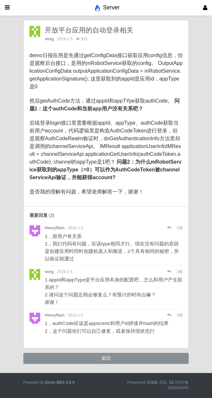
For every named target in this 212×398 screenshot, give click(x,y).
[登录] (205, 8)
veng (49, 39)
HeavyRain (55, 228)
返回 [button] (106, 358)
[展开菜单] (7, 8)
